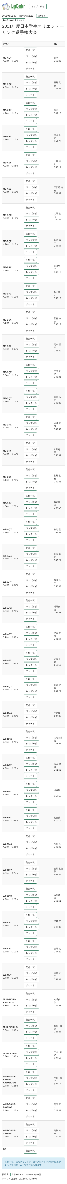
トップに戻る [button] (37, 6)
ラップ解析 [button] (31, 56)
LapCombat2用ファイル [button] (13, 20)
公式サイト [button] (42, 16)
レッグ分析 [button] (31, 62)
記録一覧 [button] (30, 50)
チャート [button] (30, 68)
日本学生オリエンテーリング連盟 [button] (26, 1174)
